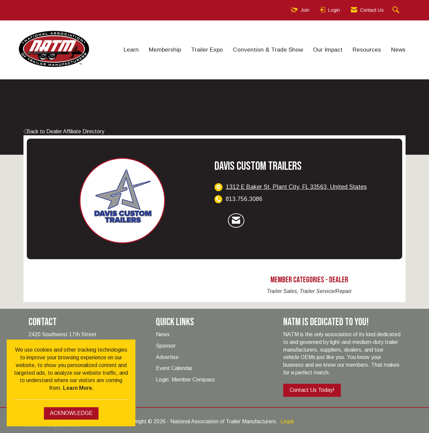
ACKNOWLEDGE (71, 413)
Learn (131, 49)
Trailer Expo (207, 49)
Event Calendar (174, 368)
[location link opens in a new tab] (296, 187)
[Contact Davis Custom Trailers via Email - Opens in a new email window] (236, 220)
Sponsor (166, 346)
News (398, 49)
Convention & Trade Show (268, 49)
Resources (367, 49)
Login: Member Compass (185, 379)
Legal (287, 421)
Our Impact (328, 49)
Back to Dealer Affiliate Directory (63, 131)
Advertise (167, 357)
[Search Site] (396, 10)
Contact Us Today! (312, 390)
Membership (165, 49)
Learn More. (78, 388)
